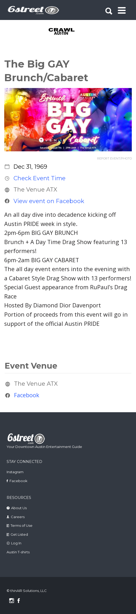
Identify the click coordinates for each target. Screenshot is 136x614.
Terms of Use (21, 525)
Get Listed (19, 534)
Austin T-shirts (18, 552)
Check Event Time (39, 178)
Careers (18, 517)
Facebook (26, 395)
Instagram (15, 472)
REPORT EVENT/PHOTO (114, 158)
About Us (19, 508)
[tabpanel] (68, 32)
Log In (16, 543)
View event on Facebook (48, 201)
